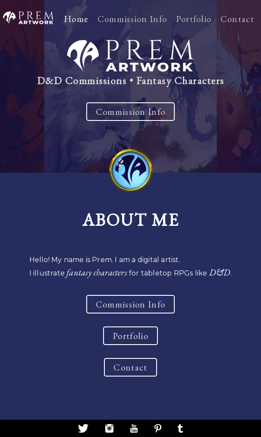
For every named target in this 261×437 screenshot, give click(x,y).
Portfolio (194, 19)
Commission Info (132, 19)
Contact (237, 19)
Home (76, 19)
